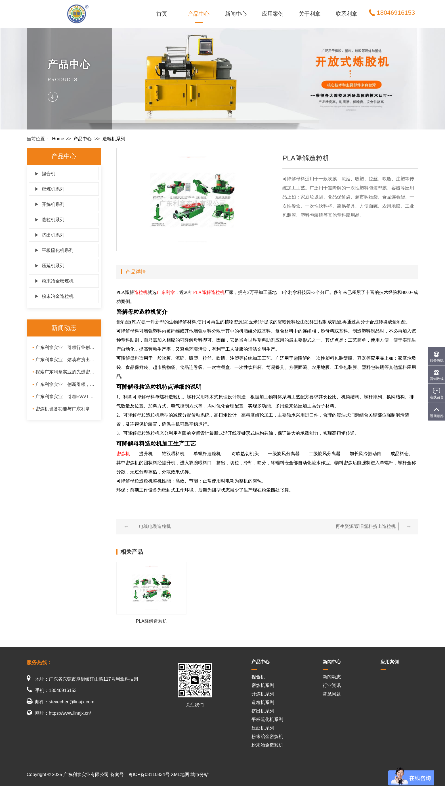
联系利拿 (346, 14)
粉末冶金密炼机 (54, 281)
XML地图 (180, 774)
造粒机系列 (113, 138)
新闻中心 (236, 14)
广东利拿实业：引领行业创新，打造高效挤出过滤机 (63, 347)
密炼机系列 (49, 189)
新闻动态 (332, 676)
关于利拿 (309, 14)
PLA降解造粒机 (208, 292)
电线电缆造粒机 (155, 526)
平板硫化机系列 (54, 250)
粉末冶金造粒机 (54, 296)
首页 (161, 14)
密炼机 (123, 453)
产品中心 (198, 14)
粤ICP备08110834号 (149, 774)
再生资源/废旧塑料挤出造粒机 (365, 526)
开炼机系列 (49, 204)
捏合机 (45, 173)
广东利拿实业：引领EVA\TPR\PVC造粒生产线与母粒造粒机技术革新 (63, 396)
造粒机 (141, 292)
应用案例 (273, 14)
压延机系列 (49, 265)
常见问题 (332, 693)
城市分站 (199, 774)
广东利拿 (166, 292)
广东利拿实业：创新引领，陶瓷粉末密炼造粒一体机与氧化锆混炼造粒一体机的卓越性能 (63, 384)
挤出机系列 (49, 235)
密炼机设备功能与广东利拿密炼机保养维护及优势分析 (63, 408)
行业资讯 (332, 685)
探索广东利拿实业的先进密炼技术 (63, 371)
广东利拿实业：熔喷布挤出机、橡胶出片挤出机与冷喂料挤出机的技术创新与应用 (63, 359)
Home (58, 138)
